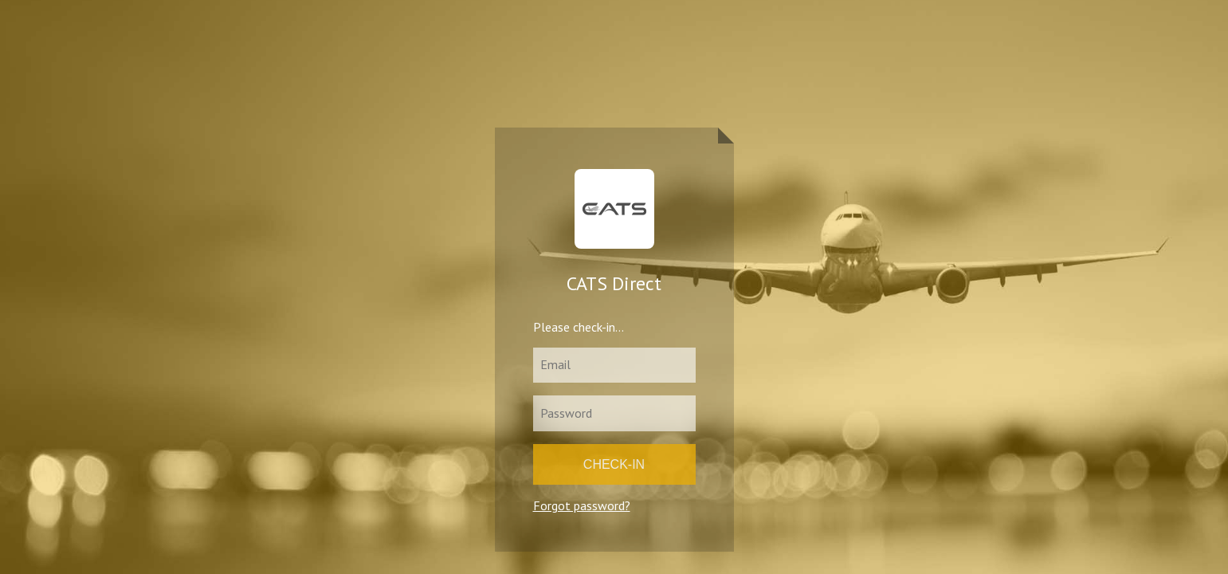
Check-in (614, 464)
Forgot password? (581, 505)
